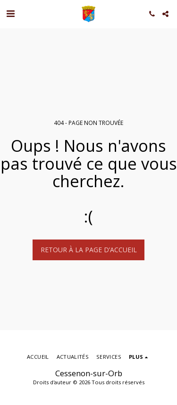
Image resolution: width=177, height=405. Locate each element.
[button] (10, 13)
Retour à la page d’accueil (89, 249)
